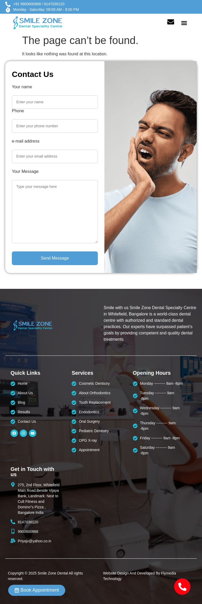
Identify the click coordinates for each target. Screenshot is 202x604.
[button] (184, 23)
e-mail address (25, 141)
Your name (22, 87)
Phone (18, 111)
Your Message (25, 171)
